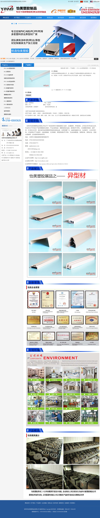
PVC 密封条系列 (8, 104)
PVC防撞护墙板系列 (9, 91)
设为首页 (76, 1)
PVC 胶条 (73, 58)
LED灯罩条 (38, 58)
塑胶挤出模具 (7, 114)
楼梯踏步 (57, 58)
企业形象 (39, 17)
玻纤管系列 (7, 111)
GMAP (73, 509)
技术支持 (61, 17)
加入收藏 (70, 1)
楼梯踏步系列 (7, 94)
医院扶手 (45, 58)
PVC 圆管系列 (7, 101)
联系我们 (94, 17)
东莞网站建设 (60, 509)
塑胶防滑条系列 (8, 98)
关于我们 (17, 17)
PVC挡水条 (93, 68)
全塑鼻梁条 (7, 107)
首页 (67, 68)
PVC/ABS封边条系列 (9, 81)
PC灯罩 (32, 58)
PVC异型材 (10, 155)
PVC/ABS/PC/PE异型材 (23, 58)
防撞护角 (51, 58)
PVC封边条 (16, 155)
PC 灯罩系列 (7, 71)
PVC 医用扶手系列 (9, 85)
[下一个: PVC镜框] (66, 90)
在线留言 (67, 503)
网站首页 (6, 17)
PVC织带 (3, 61)
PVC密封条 (17, 157)
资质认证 (50, 17)
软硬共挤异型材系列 (9, 78)
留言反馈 (83, 17)
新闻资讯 (72, 17)
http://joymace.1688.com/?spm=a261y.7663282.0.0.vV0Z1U (53, 164)
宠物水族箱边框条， (65, 58)
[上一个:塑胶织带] (56, 90)
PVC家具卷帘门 (10, 61)
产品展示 (28, 17)
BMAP (67, 509)
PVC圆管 (11, 157)
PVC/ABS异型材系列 (9, 68)
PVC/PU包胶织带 (8, 75)
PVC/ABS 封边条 (11, 58)
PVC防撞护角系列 (9, 88)
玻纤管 (3, 160)
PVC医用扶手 (5, 157)
